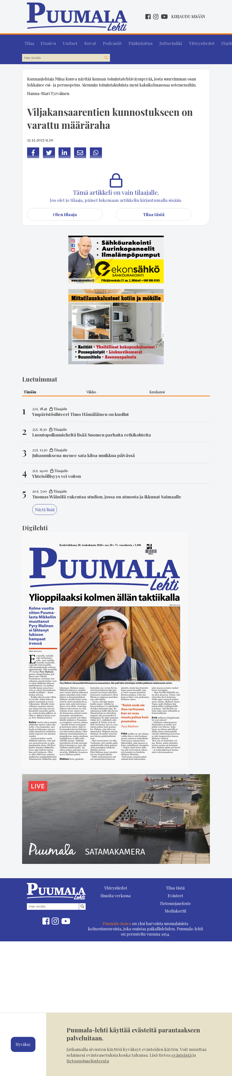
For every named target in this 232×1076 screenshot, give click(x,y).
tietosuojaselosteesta (88, 1060)
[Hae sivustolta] (106, 55)
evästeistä (181, 1055)
